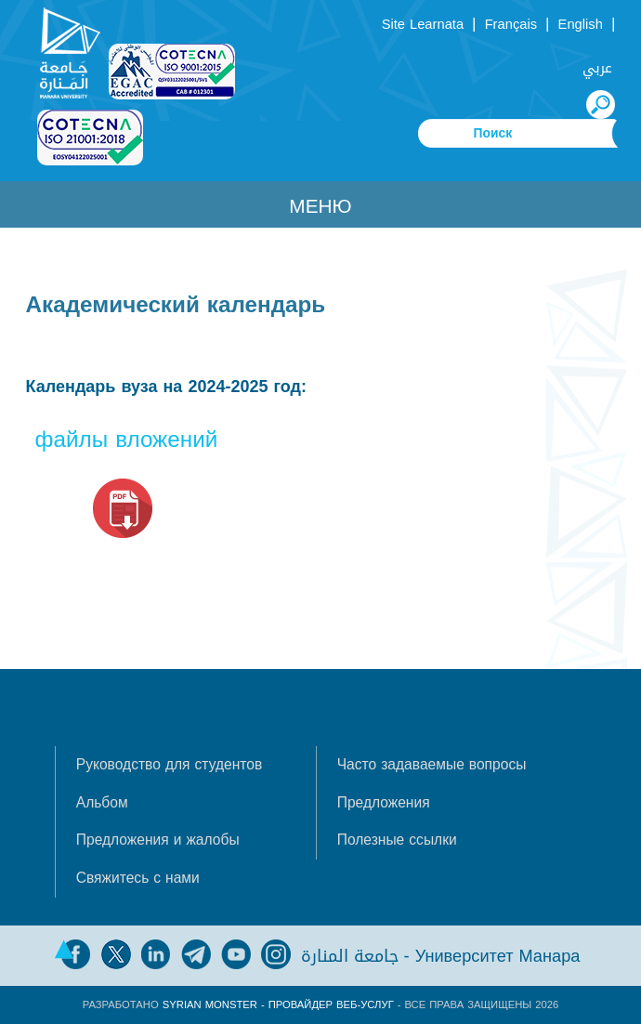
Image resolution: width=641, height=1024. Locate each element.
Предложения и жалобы (158, 840)
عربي (597, 68)
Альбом (102, 803)
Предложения (383, 803)
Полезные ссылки (397, 840)
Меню (320, 206)
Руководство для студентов (169, 765)
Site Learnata (423, 24)
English (580, 24)
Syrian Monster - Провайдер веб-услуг (278, 1005)
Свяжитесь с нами (138, 878)
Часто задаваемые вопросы (432, 765)
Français (511, 24)
